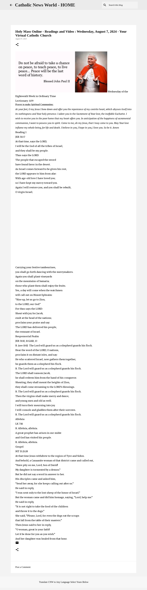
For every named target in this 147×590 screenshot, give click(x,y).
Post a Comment (23, 567)
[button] (17, 45)
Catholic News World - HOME (45, 4)
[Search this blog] (123, 5)
